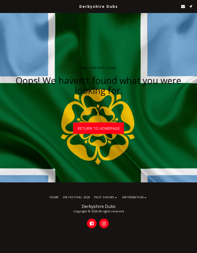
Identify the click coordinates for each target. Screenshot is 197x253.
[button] (5, 6)
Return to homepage (98, 128)
